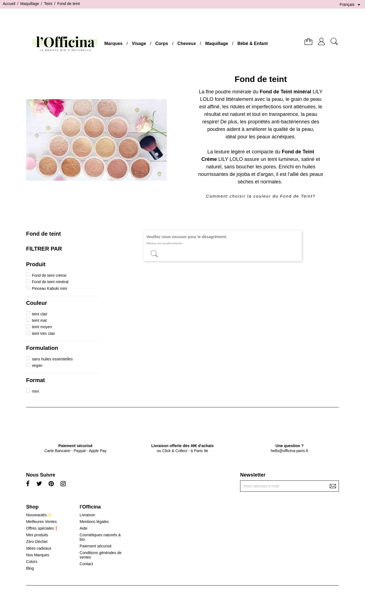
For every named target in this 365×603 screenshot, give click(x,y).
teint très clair (43, 333)
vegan (37, 365)
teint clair (39, 314)
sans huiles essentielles (52, 359)
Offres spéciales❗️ (42, 528)
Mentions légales (94, 521)
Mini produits (37, 535)
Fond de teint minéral (50, 282)
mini (35, 391)
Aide (83, 528)
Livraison (87, 515)
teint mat (39, 320)
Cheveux (186, 43)
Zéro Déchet (36, 541)
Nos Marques (37, 555)
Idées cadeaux (38, 548)
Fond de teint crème (49, 275)
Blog (30, 568)
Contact (86, 564)
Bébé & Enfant (252, 43)
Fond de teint (43, 234)
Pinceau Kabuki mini (49, 288)
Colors (31, 561)
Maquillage (216, 43)
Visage (139, 43)
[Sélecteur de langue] (350, 4)
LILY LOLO (230, 159)
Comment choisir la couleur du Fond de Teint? (260, 196)
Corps (161, 43)
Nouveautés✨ (39, 515)
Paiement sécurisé (96, 546)
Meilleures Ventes (41, 521)
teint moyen (42, 327)
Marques (113, 43)
